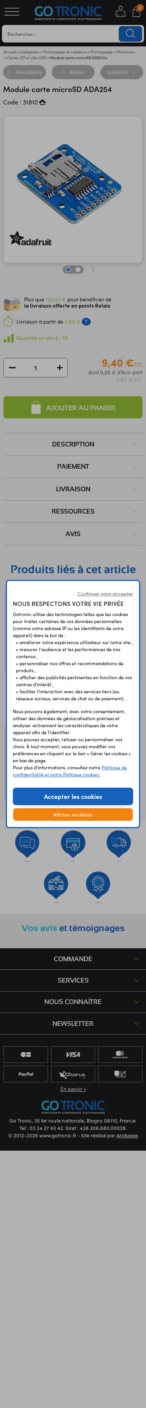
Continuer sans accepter (105, 593)
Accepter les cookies (73, 796)
